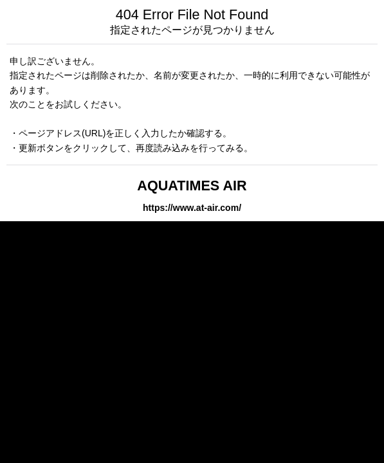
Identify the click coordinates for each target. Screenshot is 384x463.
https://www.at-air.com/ (192, 208)
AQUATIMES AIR (191, 185)
